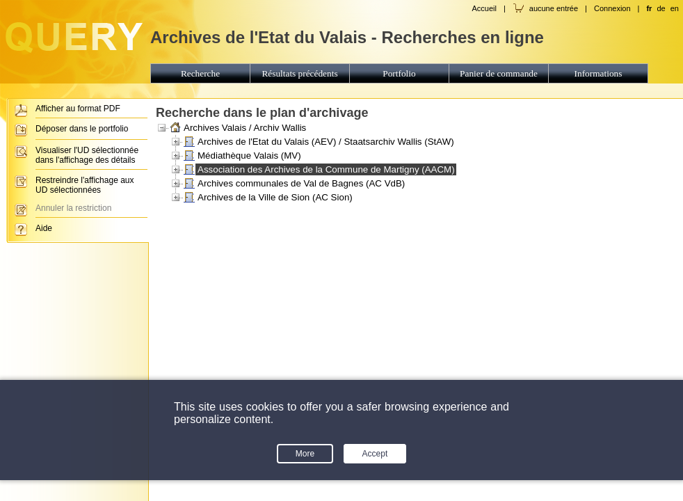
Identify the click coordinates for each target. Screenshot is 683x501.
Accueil (484, 8)
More (305, 454)
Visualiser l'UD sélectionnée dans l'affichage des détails (86, 155)
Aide (43, 228)
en (674, 8)
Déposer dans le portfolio (81, 129)
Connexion (612, 8)
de (661, 8)
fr (649, 8)
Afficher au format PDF (77, 108)
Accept (375, 454)
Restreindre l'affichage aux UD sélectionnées (84, 185)
